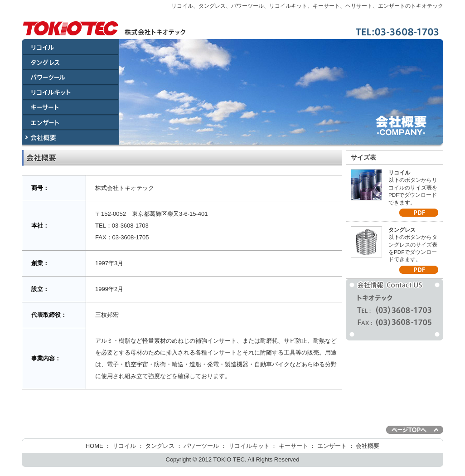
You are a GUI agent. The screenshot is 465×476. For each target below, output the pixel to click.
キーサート (293, 445)
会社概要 (367, 445)
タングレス (159, 445)
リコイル (124, 445)
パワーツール (201, 445)
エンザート (332, 445)
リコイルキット (249, 445)
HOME (94, 445)
